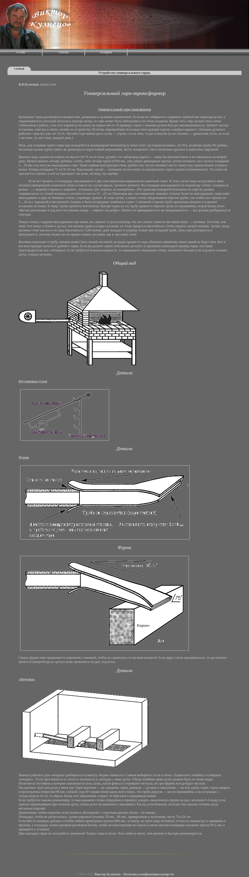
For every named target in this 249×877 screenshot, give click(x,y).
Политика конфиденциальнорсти (148, 874)
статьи (63, 52)
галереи (106, 52)
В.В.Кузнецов (29, 84)
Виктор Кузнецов (107, 874)
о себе (21, 52)
